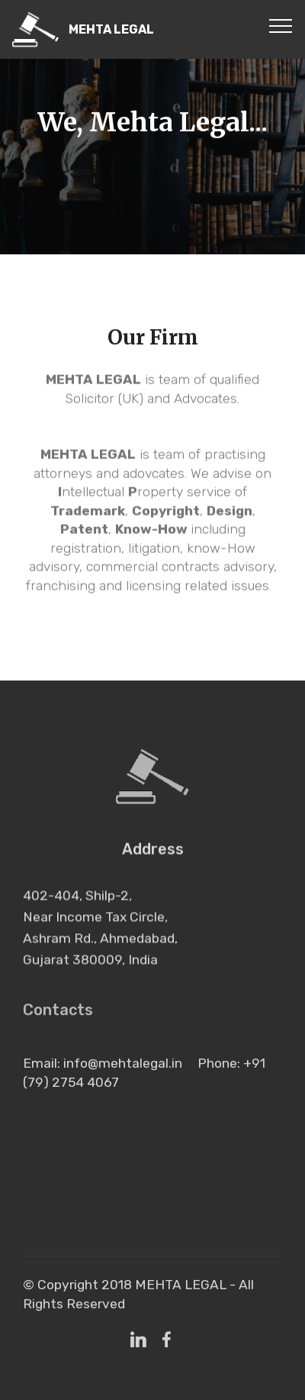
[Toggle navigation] (281, 25)
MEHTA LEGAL (111, 29)
